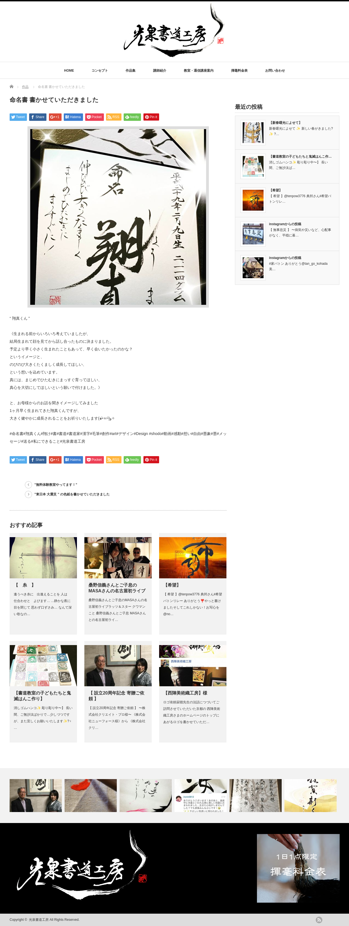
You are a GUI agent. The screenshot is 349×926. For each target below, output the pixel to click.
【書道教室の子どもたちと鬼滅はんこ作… (300, 156)
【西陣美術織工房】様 (185, 693)
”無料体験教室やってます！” (55, 485)
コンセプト (100, 70)
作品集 (130, 70)
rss (319, 920)
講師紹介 (159, 70)
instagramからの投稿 (285, 224)
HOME (69, 70)
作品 (25, 87)
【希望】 (172, 585)
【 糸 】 (25, 585)
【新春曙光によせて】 (285, 123)
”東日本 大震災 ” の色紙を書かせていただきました (72, 494)
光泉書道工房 (39, 920)
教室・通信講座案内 (199, 70)
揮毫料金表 (239, 70)
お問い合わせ (275, 70)
